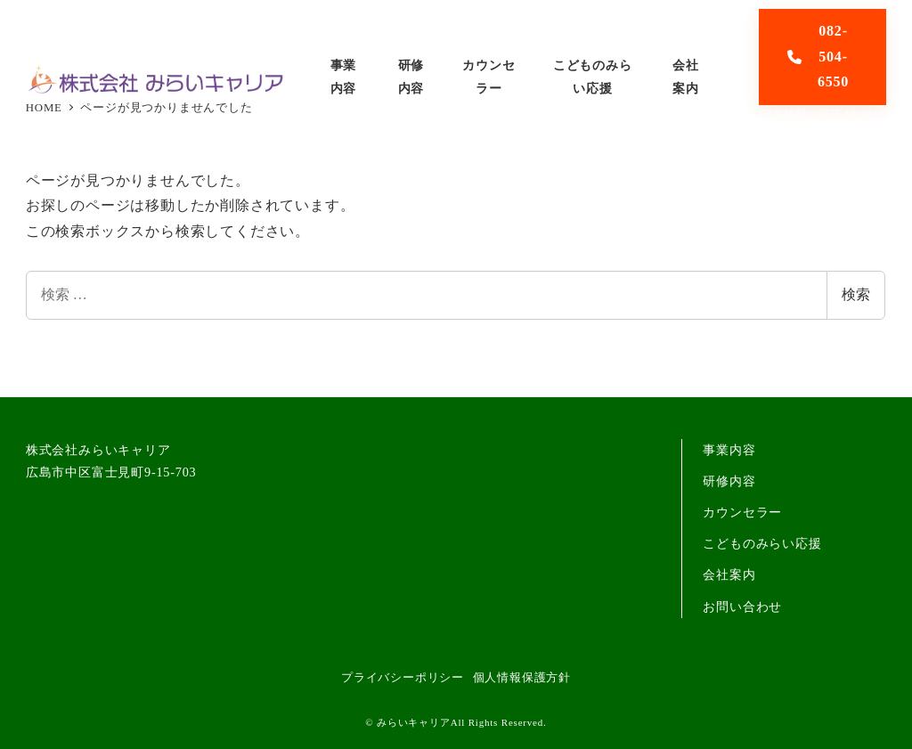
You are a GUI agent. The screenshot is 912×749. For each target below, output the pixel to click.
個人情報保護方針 (522, 678)
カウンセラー (742, 512)
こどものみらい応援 (762, 543)
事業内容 (729, 450)
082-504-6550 (818, 56)
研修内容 (729, 481)
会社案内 (729, 574)
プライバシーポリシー (402, 678)
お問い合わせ (742, 606)
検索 (856, 294)
